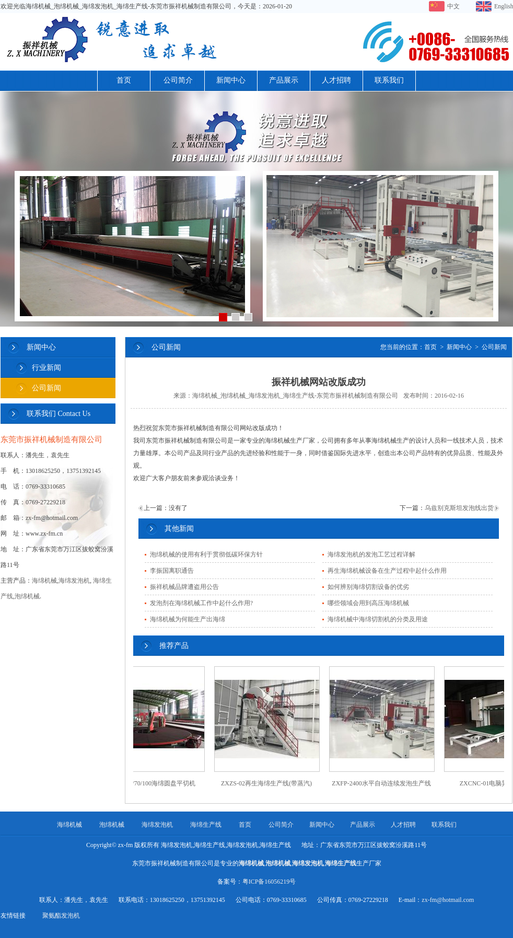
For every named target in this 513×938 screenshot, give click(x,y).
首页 (123, 80)
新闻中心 (231, 80)
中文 (453, 6)
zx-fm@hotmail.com (448, 900)
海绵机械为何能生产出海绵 (187, 619)
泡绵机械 (27, 596)
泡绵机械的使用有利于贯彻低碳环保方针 (206, 554)
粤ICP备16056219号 (269, 881)
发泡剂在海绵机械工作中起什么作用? (201, 603)
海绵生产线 (205, 824)
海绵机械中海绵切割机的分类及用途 (378, 619)
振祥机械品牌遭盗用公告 (184, 586)
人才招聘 (336, 80)
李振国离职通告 (172, 570)
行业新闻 (46, 368)
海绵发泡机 (74, 580)
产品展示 (283, 80)
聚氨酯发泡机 (61, 915)
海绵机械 (44, 580)
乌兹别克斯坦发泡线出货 (459, 508)
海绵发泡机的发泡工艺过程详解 (371, 554)
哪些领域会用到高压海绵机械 (368, 603)
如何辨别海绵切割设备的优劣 (368, 586)
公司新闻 (46, 388)
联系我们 (389, 80)
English (503, 6)
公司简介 (178, 80)
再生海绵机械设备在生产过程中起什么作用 (387, 570)
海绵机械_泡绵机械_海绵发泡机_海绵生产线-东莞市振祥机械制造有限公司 (295, 395)
